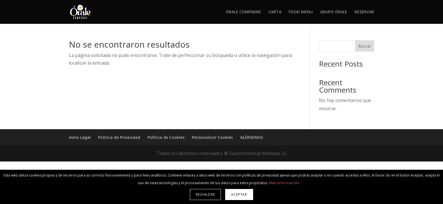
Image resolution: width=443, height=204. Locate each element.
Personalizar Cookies (212, 137)
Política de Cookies (165, 137)
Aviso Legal (80, 137)
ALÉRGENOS (251, 137)
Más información (284, 182)
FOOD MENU (301, 12)
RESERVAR (364, 12)
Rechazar (205, 194)
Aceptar (239, 194)
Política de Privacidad (119, 137)
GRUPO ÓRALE (333, 12)
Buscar (364, 46)
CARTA (274, 12)
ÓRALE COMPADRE (243, 12)
